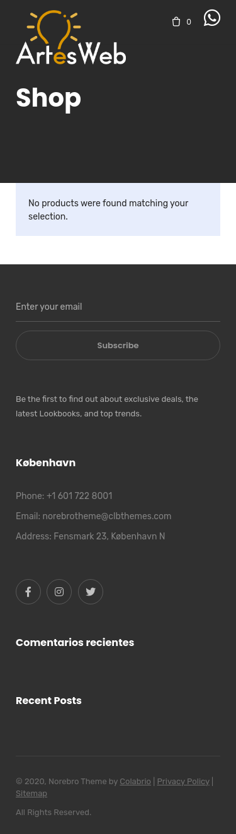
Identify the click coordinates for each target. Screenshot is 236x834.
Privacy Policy (183, 781)
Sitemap (31, 793)
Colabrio (135, 781)
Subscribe (118, 345)
